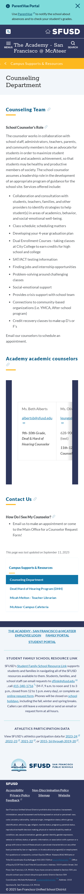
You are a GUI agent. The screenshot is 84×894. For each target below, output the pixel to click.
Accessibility (15, 790)
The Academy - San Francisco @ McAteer (42, 631)
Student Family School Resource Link (42, 666)
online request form (20, 696)
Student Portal (42, 642)
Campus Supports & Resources (37, 63)
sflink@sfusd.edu (65, 681)
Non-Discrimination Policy (50, 790)
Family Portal (57, 635)
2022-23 (13, 741)
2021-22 (28, 741)
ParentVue (26, 14)
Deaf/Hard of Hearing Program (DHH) (36, 588)
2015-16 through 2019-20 (59, 741)
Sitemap (44, 795)
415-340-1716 (24, 686)
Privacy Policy (20, 795)
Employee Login (28, 635)
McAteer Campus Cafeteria (29, 607)
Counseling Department (26, 579)
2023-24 (73, 736)
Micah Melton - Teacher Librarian (33, 597)
